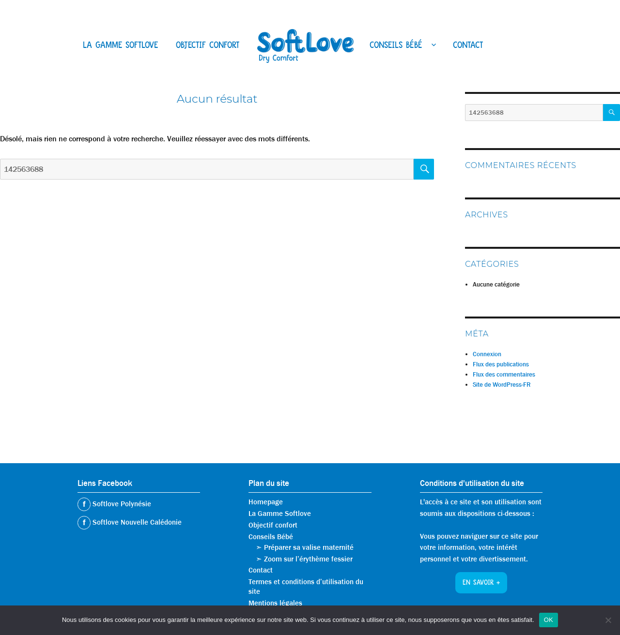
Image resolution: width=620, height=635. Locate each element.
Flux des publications (501, 364)
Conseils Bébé (396, 46)
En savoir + (481, 583)
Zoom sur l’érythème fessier (308, 559)
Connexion (487, 354)
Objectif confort (207, 46)
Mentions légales (275, 603)
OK (548, 619)
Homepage (265, 502)
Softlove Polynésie (121, 504)
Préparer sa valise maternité (309, 547)
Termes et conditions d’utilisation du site (305, 586)
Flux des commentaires (504, 374)
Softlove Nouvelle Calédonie (136, 522)
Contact (468, 46)
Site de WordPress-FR (501, 384)
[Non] (608, 620)
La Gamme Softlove (120, 46)
